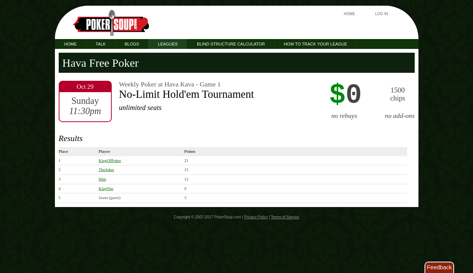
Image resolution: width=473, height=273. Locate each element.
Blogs (132, 44)
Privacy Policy (256, 217)
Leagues (168, 44)
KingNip (106, 188)
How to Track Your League (315, 44)
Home (349, 14)
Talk (101, 44)
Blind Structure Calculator (231, 44)
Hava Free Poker (100, 62)
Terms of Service (285, 217)
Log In (381, 14)
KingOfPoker (110, 160)
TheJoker (106, 169)
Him (102, 179)
